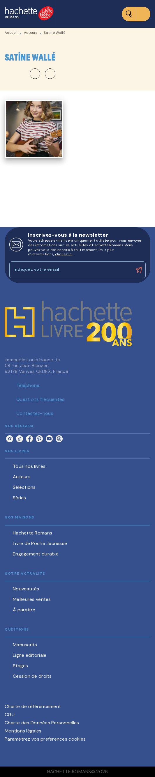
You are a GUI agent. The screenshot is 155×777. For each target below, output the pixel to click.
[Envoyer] (139, 270)
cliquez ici (64, 254)
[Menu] (136, 14)
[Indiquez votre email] (70, 269)
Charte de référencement (33, 706)
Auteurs (31, 32)
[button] (42, 73)
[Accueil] (29, 14)
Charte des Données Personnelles (42, 723)
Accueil (11, 32)
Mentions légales (23, 731)
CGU (10, 714)
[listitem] (10, 439)
